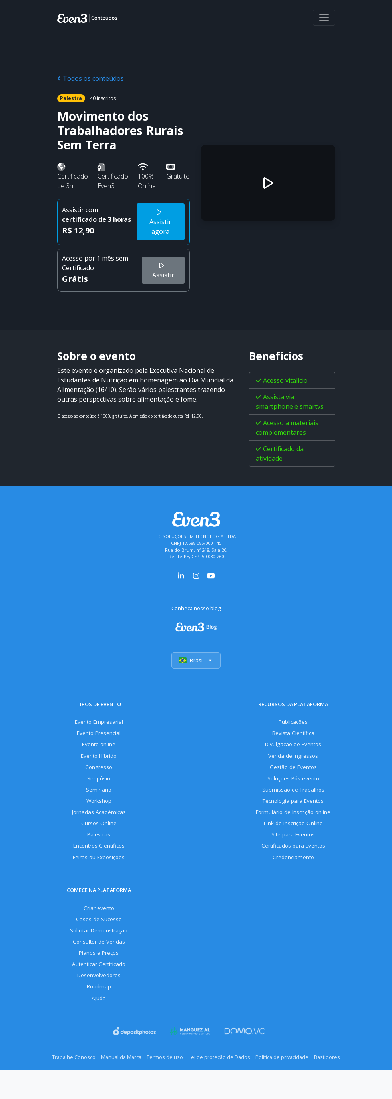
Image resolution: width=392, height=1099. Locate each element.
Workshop (99, 810)
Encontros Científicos (99, 859)
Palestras (99, 846)
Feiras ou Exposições (99, 871)
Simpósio (99, 785)
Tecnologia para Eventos (293, 810)
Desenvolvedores (98, 996)
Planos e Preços (99, 972)
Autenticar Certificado (98, 984)
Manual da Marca (110, 1079)
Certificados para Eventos (293, 859)
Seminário (99, 798)
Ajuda (98, 1021)
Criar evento (99, 923)
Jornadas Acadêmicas (99, 822)
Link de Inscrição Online (293, 834)
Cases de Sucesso (98, 935)
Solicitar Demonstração (99, 947)
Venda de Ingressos (293, 761)
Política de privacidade (293, 1079)
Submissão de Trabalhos (293, 798)
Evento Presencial (99, 736)
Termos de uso (161, 1079)
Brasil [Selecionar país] (196, 661)
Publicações (293, 724)
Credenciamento (293, 871)
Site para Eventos (293, 846)
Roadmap (99, 1009)
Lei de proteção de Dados (223, 1079)
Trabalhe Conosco (54, 1079)
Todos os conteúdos (90, 78)
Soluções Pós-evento (293, 785)
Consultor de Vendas (98, 959)
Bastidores (347, 1079)
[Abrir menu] (324, 18)
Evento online (99, 749)
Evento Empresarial (99, 724)
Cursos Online (99, 834)
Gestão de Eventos (293, 773)
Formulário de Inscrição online (293, 822)
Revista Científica (293, 736)
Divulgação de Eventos (293, 749)
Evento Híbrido (99, 761)
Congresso (99, 773)
